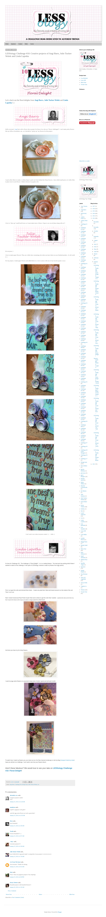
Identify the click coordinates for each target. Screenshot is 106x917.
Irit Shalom (83, 491)
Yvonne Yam (84, 84)
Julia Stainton (83, 495)
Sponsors (13, 44)
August (96, 240)
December (96, 222)
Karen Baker (84, 501)
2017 (94, 206)
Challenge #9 (84, 455)
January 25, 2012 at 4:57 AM (17, 836)
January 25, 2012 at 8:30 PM (17, 877)
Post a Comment (12, 891)
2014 (94, 213)
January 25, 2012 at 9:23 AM (17, 866)
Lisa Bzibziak (84, 78)
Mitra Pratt (83, 82)
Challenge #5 (84, 382)
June (95, 246)
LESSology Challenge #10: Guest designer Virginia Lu (96, 272)
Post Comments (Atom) (18, 897)
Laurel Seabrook (83, 513)
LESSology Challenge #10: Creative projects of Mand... (96, 304)
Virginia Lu (83, 586)
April (95, 251)
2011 (94, 464)
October (96, 231)
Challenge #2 (84, 263)
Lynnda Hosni (82, 538)
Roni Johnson (83, 553)
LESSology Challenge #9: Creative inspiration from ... (96, 406)
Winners (83, 590)
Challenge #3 (84, 303)
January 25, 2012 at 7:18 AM (17, 856)
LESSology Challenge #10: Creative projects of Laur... (96, 336)
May (95, 249)
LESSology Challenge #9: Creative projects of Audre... (96, 440)
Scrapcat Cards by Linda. (67, 760)
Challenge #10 (18, 784)
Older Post (71, 894)
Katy (11, 872)
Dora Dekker (84, 466)
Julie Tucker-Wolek (32, 784)
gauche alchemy (83, 470)
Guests (32, 44)
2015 (94, 211)
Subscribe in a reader (84, 161)
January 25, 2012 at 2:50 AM (17, 825)
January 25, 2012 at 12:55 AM (17, 815)
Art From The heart (15, 862)
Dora (11, 821)
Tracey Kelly (84, 582)
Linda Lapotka (83, 521)
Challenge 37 (84, 458)
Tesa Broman (84, 574)
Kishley (83, 509)
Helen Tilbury (82, 483)
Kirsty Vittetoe (14, 882)
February (96, 258)
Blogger (60, 912)
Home (6, 44)
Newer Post (9, 894)
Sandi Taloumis (83, 556)
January (96, 261)
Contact (20, 44)
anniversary (84, 213)
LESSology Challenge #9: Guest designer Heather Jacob (96, 376)
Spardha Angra (83, 564)
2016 (94, 208)
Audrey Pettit (84, 220)
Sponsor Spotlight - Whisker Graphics (96, 363)
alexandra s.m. (14, 795)
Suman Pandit (82, 571)
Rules (26, 44)
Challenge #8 (84, 446)
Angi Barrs (12, 784)
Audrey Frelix (82, 217)
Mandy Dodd (84, 545)
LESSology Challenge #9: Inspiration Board (96, 455)
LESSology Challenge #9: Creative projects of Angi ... (96, 423)
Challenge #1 (84, 224)
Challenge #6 (84, 421)
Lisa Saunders (83, 528)
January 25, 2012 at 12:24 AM (17, 801)
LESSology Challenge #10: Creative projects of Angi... (96, 320)
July (95, 244)
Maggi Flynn (84, 542)
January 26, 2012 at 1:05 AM (17, 887)
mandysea (12, 807)
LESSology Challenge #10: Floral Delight (96, 351)
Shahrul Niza (84, 559)
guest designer (83, 475)
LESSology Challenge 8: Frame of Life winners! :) (96, 391)
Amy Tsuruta (84, 206)
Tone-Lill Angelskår (83, 578)
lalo (82, 511)
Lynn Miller (84, 534)
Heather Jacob (83, 479)
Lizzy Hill (83, 80)
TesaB (11, 831)
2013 (94, 216)
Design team (25, 784)
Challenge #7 (84, 443)
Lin (38, 784)
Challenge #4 (84, 342)
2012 (94, 218)
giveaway (83, 473)
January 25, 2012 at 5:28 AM (17, 846)
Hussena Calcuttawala (84, 486)
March (95, 254)
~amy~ (11, 841)
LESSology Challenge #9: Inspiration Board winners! (96, 287)
